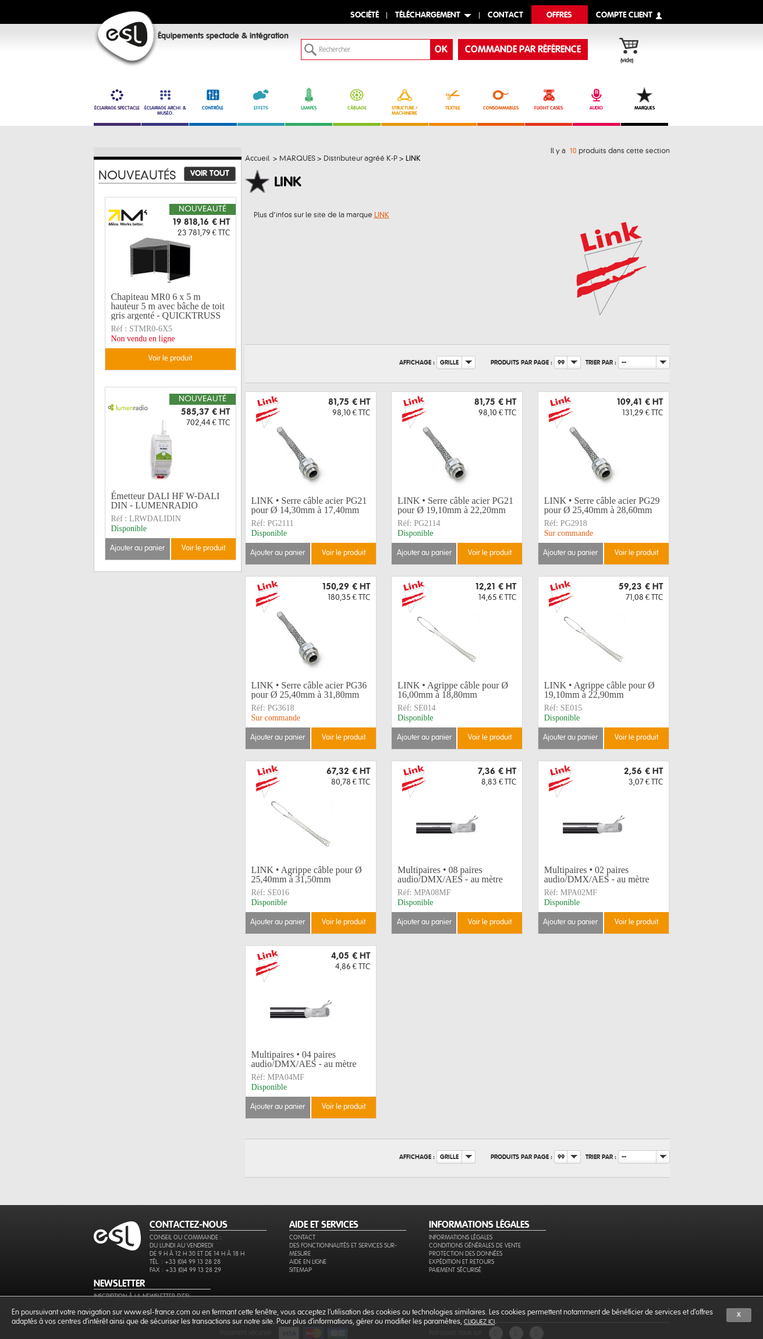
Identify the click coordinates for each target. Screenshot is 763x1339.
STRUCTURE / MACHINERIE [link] (404, 101)
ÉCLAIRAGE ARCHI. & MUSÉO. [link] (165, 101)
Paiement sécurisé (455, 1270)
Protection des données (465, 1253)
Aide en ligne (308, 1262)
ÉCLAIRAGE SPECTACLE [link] (117, 99)
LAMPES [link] (308, 99)
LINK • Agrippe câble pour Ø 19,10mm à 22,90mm (599, 689)
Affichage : (417, 362)
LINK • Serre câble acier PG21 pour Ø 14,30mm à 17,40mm (309, 505)
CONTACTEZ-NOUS (189, 1225)
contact (505, 15)
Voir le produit (343, 553)
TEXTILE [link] (452, 99)
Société (364, 15)
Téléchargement (427, 15)
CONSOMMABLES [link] (500, 99)
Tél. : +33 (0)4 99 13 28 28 (185, 1262)
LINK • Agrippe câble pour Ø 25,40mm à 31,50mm (306, 874)
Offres (559, 15)
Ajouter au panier (277, 553)
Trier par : (600, 362)
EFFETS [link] (261, 99)
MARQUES (644, 99)
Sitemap (300, 1270)
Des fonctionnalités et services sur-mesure (343, 1249)
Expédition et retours (461, 1262)
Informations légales (460, 1237)
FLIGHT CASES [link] (548, 99)
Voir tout (209, 173)
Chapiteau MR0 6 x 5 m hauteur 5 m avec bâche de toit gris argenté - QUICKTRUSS (168, 306)
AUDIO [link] (596, 99)
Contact (302, 1237)
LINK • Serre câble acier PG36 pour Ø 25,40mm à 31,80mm (309, 689)
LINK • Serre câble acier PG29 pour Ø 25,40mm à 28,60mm (602, 505)
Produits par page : (521, 362)
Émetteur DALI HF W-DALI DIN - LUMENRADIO (165, 500)
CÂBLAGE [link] (356, 99)
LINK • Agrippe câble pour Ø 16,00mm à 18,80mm (453, 689)
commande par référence (523, 49)
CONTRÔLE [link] (212, 99)
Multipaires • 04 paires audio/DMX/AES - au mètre (304, 1059)
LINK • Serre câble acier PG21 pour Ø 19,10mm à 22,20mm (455, 505)
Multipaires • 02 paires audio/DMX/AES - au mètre (597, 874)
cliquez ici (479, 1322)
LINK (381, 214)
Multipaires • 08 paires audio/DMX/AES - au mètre (450, 874)
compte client (624, 15)
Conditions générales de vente (475, 1245)
